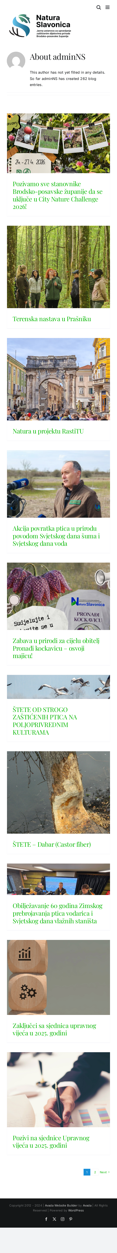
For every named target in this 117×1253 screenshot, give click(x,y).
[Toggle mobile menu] (107, 7)
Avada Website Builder (61, 1205)
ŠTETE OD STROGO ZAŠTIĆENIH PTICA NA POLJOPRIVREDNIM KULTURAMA (45, 720)
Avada (87, 1205)
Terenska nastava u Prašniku (52, 318)
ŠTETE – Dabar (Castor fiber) (52, 844)
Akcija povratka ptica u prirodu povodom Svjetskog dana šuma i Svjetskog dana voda (56, 535)
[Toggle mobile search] (98, 7)
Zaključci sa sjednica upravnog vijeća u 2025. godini (54, 1029)
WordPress (76, 1210)
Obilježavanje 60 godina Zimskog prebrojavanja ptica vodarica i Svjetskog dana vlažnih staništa (58, 913)
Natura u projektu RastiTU (48, 431)
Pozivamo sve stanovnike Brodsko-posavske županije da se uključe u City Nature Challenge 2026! (58, 194)
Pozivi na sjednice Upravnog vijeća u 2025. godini (51, 1141)
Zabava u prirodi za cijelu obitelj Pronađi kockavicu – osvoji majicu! (56, 648)
